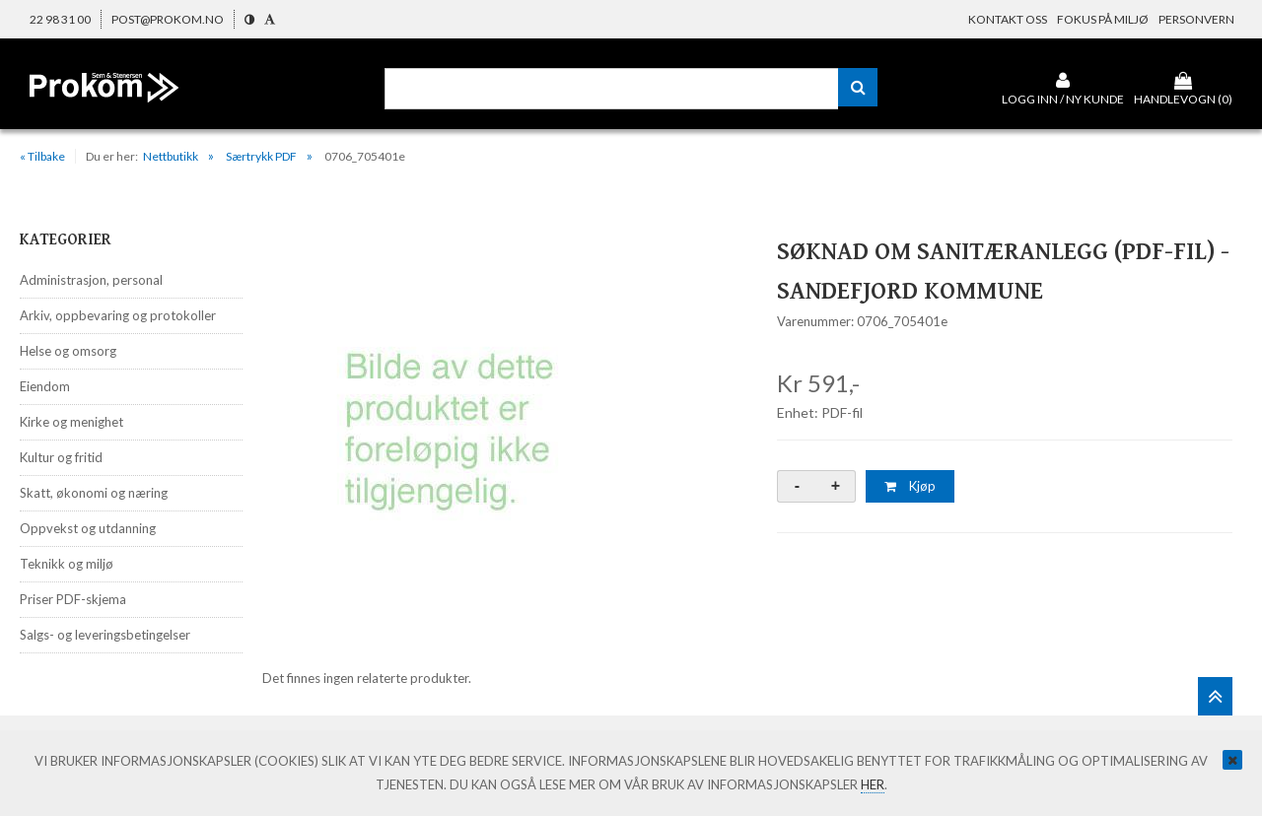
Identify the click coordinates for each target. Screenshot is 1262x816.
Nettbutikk (170, 156)
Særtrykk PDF (261, 156)
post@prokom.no (167, 19)
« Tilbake (42, 156)
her (872, 784)
